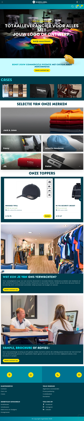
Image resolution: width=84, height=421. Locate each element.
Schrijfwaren (5, 407)
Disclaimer (46, 396)
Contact (4, 389)
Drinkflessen (5, 404)
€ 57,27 (59, 216)
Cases (3, 394)
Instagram (48, 407)
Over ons (4, 391)
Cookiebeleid (47, 394)
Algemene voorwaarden (51, 389)
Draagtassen (5, 412)
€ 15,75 (8, 216)
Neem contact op (42, 70)
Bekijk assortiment (41, 41)
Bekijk (47, 216)
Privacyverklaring (48, 391)
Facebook (47, 404)
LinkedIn (47, 409)
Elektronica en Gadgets (9, 409)
